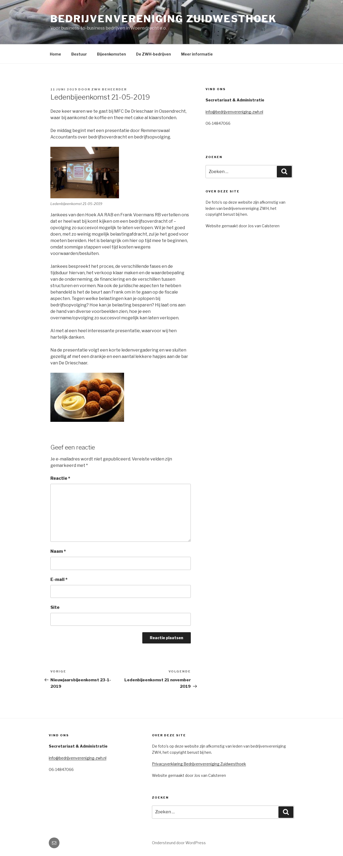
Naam (58, 551)
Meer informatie (197, 54)
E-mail (59, 579)
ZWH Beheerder (109, 89)
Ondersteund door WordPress (179, 842)
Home (55, 54)
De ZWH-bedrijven (153, 54)
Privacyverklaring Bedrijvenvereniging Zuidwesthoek (199, 764)
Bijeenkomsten (111, 54)
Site (54, 607)
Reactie (60, 478)
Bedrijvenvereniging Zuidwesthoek (163, 19)
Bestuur (79, 54)
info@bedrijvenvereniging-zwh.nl (234, 111)
